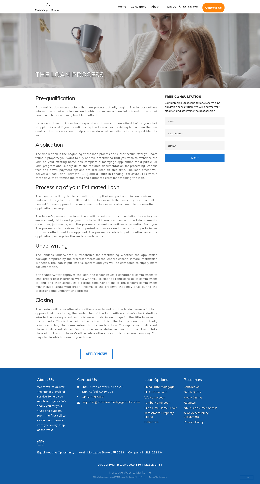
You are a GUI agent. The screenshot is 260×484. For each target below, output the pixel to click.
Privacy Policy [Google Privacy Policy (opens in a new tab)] (139, 477)
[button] (156, 6)
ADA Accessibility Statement (196, 415)
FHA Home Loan (155, 392)
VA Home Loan (154, 397)
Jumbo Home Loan (157, 402)
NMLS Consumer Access (200, 408)
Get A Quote (192, 392)
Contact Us (213, 7)
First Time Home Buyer (160, 408)
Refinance (151, 422)
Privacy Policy (194, 422)
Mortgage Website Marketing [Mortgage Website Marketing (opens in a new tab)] (130, 472)
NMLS (146, 464)
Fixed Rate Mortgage (159, 387)
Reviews (190, 402)
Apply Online (193, 397)
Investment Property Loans (159, 415)
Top (247, 478)
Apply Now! (96, 354)
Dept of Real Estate (112, 464)
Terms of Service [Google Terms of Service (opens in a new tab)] (155, 477)
